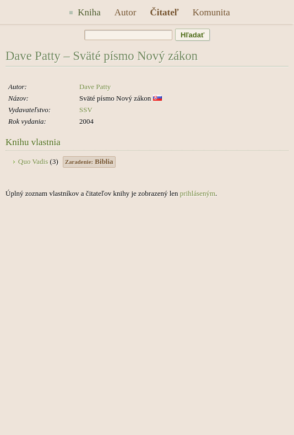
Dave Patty (95, 86)
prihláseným (197, 193)
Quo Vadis (33, 161)
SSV (85, 110)
